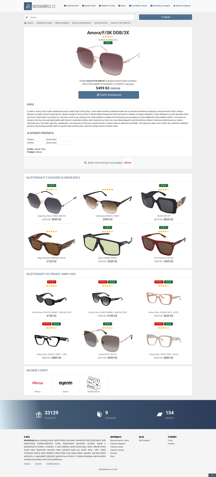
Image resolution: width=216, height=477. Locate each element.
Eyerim (38, 464)
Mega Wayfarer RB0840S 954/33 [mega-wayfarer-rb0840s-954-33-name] (52, 258)
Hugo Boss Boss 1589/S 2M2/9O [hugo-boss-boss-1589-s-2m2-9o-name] (51, 216)
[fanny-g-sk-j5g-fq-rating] (107, 328)
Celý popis (129, 84)
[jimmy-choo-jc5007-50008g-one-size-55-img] (107, 298)
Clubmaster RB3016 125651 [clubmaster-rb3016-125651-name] (108, 216)
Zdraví (122, 6)
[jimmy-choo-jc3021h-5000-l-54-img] (52, 340)
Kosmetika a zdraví (138, 6)
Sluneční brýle (89, 6)
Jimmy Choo (40, 149)
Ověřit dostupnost (108, 95)
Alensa (39, 152)
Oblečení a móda (107, 6)
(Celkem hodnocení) (108, 40)
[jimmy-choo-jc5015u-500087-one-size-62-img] (52, 298)
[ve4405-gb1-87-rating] (163, 189)
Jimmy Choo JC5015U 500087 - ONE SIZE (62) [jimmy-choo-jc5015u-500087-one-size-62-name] (51, 312)
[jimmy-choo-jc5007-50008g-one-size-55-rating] (107, 286)
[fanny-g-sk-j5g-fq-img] (107, 340)
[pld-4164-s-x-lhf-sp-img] (163, 244)
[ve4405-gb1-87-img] (163, 202)
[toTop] (212, 475)
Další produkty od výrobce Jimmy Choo (51, 274)
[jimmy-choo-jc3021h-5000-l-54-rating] (52, 328)
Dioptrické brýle (71, 6)
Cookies (171, 444)
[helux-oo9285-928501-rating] (107, 231)
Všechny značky (116, 447)
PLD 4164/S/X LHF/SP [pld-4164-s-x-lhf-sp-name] (163, 258)
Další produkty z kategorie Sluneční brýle (53, 177)
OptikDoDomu (53, 464)
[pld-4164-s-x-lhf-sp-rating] (163, 231)
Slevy (112, 456)
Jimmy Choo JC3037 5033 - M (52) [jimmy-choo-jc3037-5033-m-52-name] (163, 354)
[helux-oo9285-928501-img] (107, 244)
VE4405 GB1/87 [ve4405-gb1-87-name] (163, 216)
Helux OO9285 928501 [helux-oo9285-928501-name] (107, 258)
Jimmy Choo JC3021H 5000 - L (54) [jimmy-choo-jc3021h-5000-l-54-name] (52, 354)
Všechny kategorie (182, 6)
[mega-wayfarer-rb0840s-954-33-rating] (52, 231)
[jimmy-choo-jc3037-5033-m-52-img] (163, 340)
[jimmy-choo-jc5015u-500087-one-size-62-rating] (52, 286)
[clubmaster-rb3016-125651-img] (107, 202)
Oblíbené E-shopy (37, 370)
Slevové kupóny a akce (119, 440)
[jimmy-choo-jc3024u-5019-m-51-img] (163, 298)
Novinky (113, 453)
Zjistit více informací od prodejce (108, 162)
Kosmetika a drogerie (160, 6)
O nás (170, 440)
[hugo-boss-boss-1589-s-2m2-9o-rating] (52, 189)
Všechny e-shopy (117, 450)
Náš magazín (144, 440)
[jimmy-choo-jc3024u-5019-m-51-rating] (163, 286)
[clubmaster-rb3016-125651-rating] (107, 189)
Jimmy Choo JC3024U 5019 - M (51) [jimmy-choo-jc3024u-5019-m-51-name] (163, 312)
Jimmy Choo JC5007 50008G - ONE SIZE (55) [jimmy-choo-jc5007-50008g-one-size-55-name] (107, 312)
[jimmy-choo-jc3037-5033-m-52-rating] (163, 328)
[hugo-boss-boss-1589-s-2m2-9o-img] (52, 202)
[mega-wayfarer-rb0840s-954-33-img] (52, 244)
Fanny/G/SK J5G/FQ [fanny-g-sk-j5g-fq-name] (107, 354)
